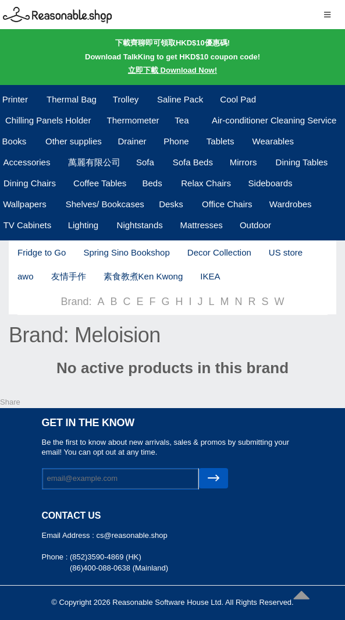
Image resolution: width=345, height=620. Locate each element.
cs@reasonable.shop (131, 535)
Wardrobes (290, 204)
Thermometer (133, 120)
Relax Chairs (206, 183)
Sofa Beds (193, 162)
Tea (181, 120)
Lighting (83, 225)
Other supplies (73, 141)
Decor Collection (219, 252)
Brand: (76, 301)
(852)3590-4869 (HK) (105, 556)
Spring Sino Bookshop (126, 252)
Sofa (145, 162)
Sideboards (270, 183)
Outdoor (255, 225)
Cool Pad (238, 99)
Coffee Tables (99, 183)
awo (25, 276)
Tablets (220, 141)
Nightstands (140, 225)
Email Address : (69, 535)
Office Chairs (227, 204)
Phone (175, 141)
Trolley (125, 99)
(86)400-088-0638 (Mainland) (119, 568)
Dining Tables (302, 162)
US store (286, 252)
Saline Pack (180, 99)
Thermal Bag (72, 99)
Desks (171, 204)
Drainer (132, 141)
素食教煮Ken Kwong (143, 276)
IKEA (210, 276)
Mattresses (201, 225)
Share (10, 402)
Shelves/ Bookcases (105, 204)
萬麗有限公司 (94, 162)
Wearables (273, 141)
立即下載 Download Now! (172, 70)
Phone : (56, 556)
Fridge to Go (41, 252)
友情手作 (68, 276)
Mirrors (243, 162)
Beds (152, 183)
